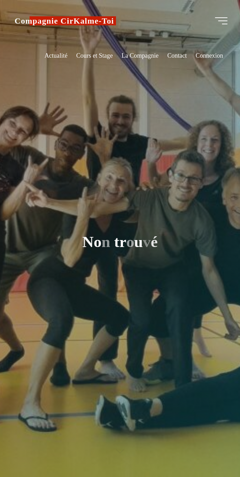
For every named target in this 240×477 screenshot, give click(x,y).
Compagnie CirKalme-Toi (64, 20)
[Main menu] (221, 20)
